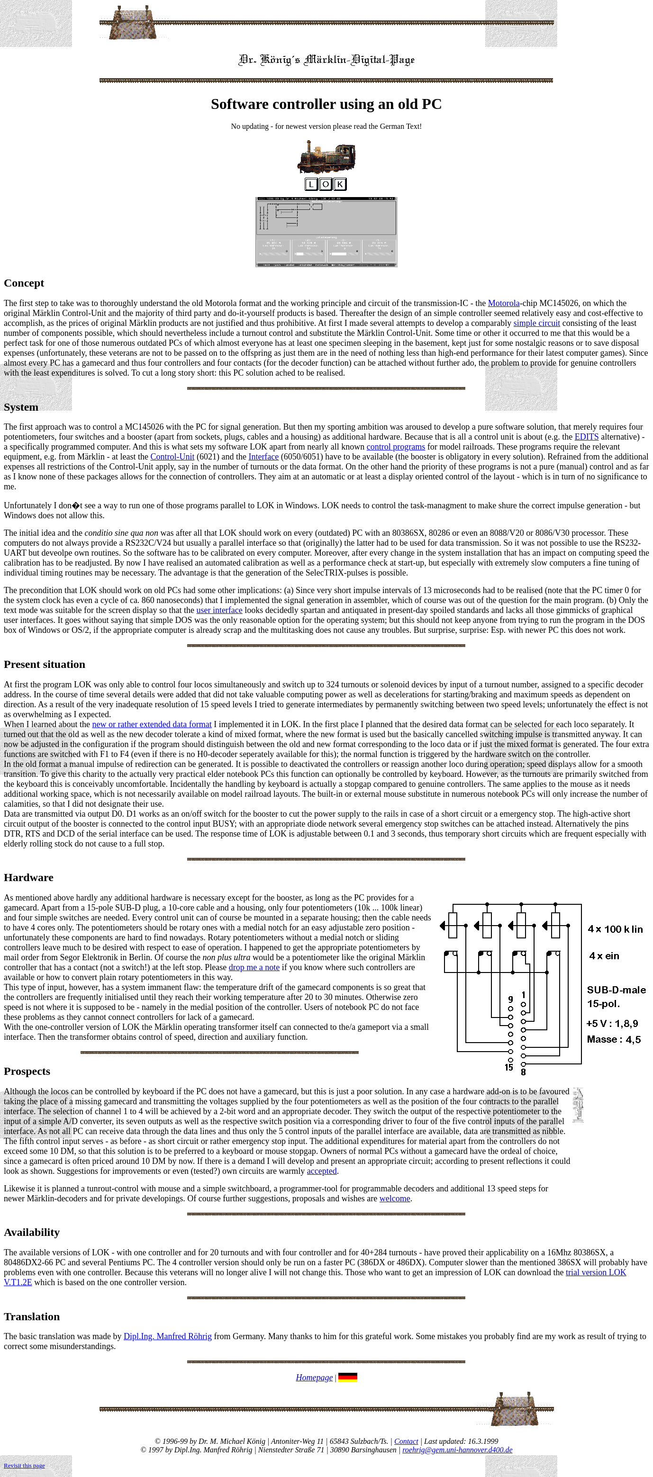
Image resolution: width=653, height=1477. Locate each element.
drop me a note (254, 967)
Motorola (504, 303)
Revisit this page (24, 1465)
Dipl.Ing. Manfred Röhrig (168, 1336)
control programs (396, 446)
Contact (406, 1441)
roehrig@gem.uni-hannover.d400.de (457, 1450)
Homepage (314, 1377)
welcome (395, 1198)
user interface (219, 610)
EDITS (587, 436)
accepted (322, 1171)
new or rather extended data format (151, 724)
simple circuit (537, 323)
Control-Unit (172, 456)
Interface (263, 456)
